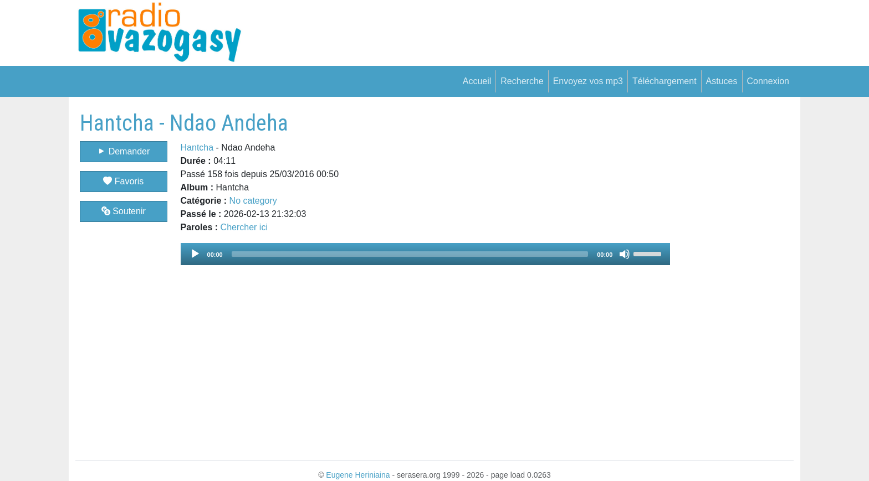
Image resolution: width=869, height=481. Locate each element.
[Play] (195, 254)
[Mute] (624, 254)
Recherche (521, 81)
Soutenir (123, 211)
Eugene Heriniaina (358, 474)
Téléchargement (664, 81)
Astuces (722, 81)
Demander (123, 151)
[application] (426, 254)
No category (253, 200)
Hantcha (197, 147)
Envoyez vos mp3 (588, 81)
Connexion (768, 81)
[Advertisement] (731, 276)
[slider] (410, 254)
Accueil (477, 81)
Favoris (123, 181)
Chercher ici (244, 227)
